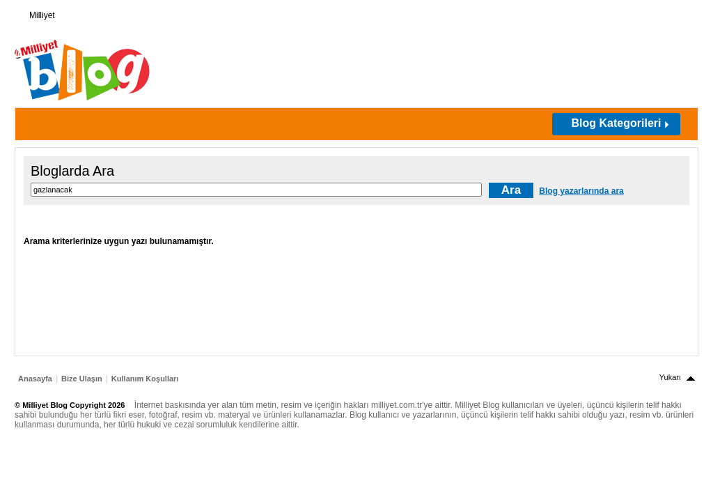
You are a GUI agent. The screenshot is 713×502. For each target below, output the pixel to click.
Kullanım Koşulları (145, 378)
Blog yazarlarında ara (581, 191)
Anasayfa (35, 378)
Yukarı (670, 377)
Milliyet (36, 12)
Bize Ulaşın (81, 378)
